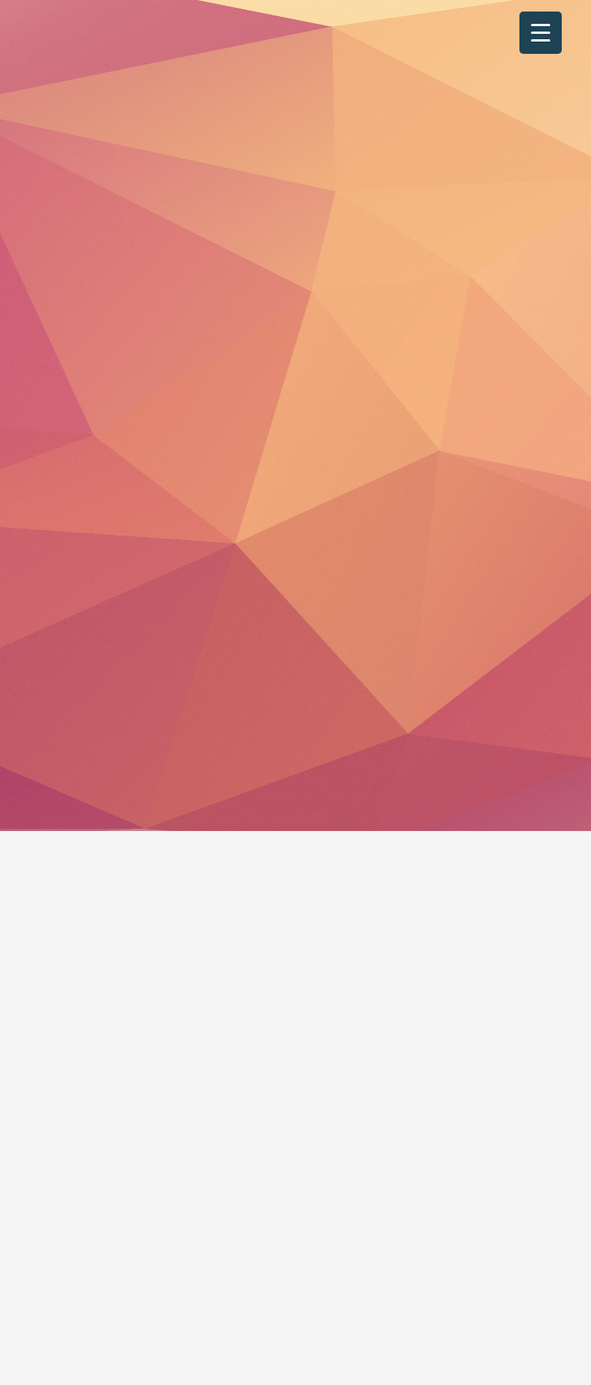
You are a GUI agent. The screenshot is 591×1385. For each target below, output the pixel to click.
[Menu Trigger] (540, 33)
